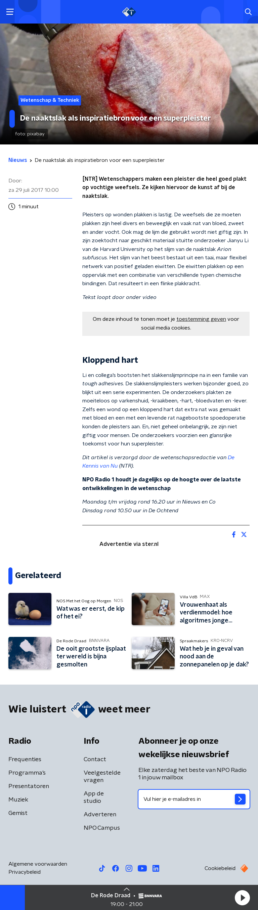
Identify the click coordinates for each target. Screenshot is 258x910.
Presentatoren (28, 786)
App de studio (94, 797)
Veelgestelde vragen (102, 776)
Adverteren (100, 815)
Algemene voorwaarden (37, 864)
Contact (95, 759)
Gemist (18, 813)
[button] (242, 897)
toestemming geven (201, 319)
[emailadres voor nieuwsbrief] (194, 799)
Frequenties (24, 759)
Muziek (18, 800)
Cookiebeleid (220, 868)
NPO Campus (102, 828)
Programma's (27, 773)
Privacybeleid (24, 872)
